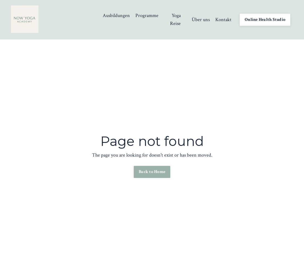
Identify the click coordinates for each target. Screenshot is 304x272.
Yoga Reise (175, 19)
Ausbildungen (116, 15)
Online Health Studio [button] (265, 19)
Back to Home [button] (152, 172)
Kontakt (223, 19)
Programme (146, 15)
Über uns (201, 19)
